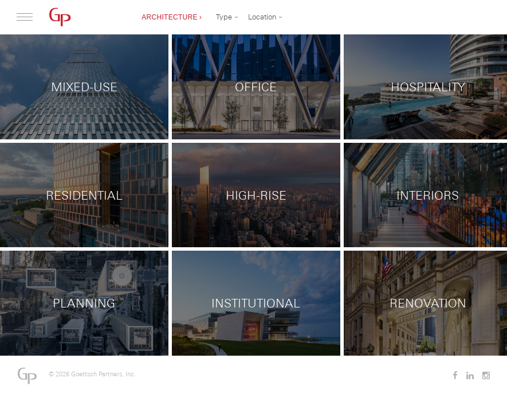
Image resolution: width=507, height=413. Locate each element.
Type (224, 17)
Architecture (170, 17)
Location (262, 17)
